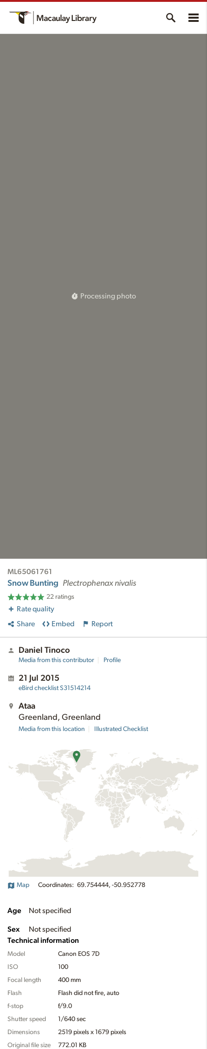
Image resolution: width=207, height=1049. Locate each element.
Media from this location (52, 729)
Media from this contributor (56, 660)
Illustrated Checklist (121, 729)
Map (18, 885)
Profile (112, 660)
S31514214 (55, 688)
